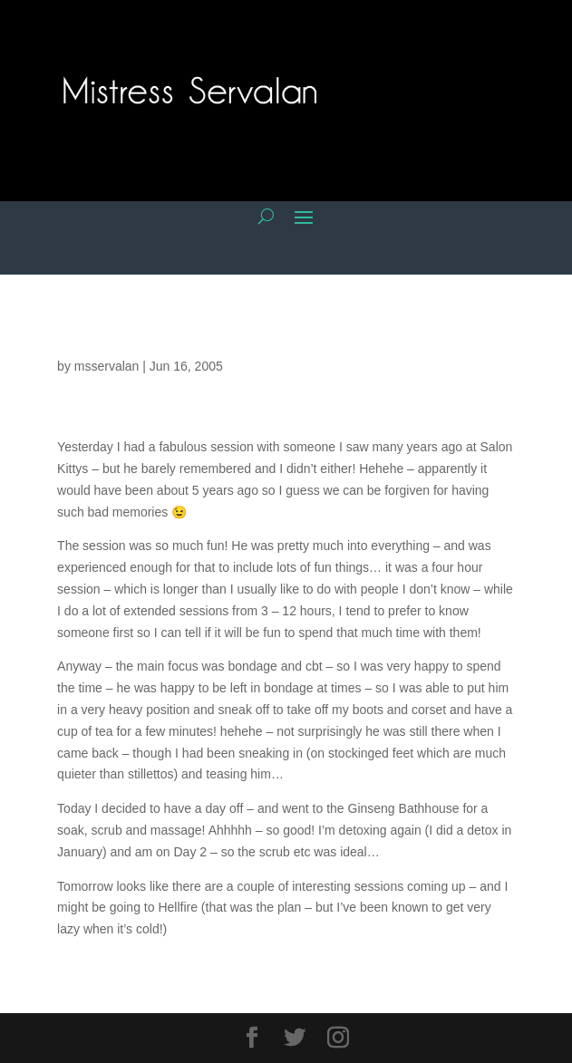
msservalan (107, 366)
